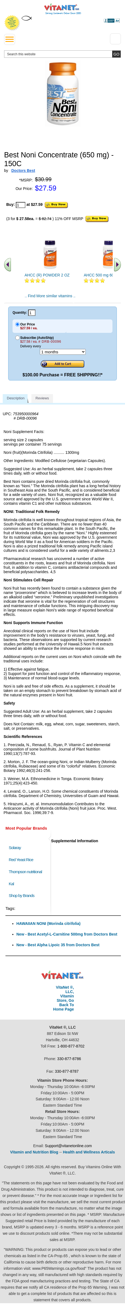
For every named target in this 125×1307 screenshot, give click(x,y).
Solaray (15, 847)
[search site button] (116, 54)
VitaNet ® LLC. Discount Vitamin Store (62, 975)
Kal (11, 883)
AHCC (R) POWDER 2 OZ (47, 275)
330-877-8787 (67, 1071)
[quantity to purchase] (20, 205)
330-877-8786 (69, 1059)
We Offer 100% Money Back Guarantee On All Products (12, 23)
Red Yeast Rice (21, 859)
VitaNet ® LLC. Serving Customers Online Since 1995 (62, 9)
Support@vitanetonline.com (68, 1146)
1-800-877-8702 (71, 1046)
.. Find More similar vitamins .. (50, 296)
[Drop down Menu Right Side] (115, 38)
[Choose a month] (63, 352)
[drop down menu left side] (9, 39)
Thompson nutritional (25, 871)
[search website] (62, 54)
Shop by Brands (23, 895)
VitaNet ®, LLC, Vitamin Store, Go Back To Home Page (63, 998)
